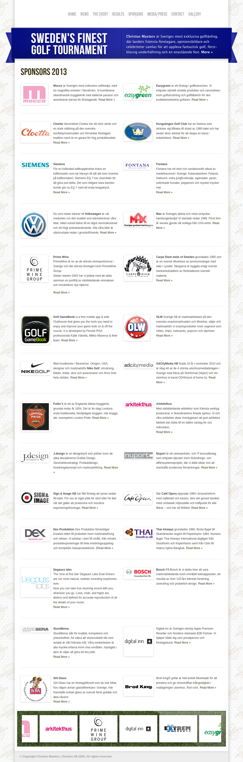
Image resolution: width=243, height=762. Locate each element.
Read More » (106, 99)
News (84, 14)
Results (118, 14)
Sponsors (135, 14)
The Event (100, 14)
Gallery (194, 14)
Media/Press (157, 14)
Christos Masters (39, 11)
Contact (177, 14)
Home (72, 14)
